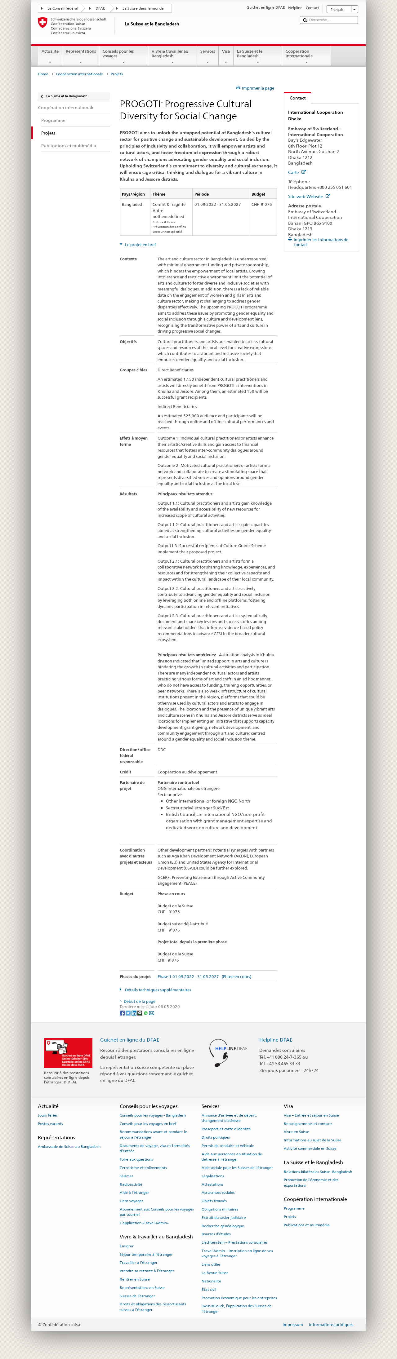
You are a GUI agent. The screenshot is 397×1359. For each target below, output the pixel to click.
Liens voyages (131, 1201)
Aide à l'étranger (134, 1192)
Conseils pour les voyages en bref (148, 1123)
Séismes (126, 1176)
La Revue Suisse (215, 1273)
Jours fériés (48, 1115)
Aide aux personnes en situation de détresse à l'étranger (232, 1156)
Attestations (212, 1184)
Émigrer (127, 1246)
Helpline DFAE (275, 1040)
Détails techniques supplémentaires (157, 990)
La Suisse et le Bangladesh (258, 57)
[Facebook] (123, 1012)
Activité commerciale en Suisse (310, 1148)
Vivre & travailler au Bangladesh (173, 57)
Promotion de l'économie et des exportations (311, 1182)
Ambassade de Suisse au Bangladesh (69, 1146)
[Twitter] (129, 1012)
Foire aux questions (136, 1159)
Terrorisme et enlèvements (143, 1168)
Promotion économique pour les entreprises (239, 1297)
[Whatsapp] (146, 1012)
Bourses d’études (216, 1234)
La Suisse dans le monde (143, 8)
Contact (295, 97)
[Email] (151, 1012)
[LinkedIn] (134, 1012)
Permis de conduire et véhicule (228, 1146)
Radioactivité (131, 1184)
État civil (209, 1289)
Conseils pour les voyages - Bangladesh (153, 1115)
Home (43, 74)
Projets (290, 1217)
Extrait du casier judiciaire (224, 1217)
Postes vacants (50, 1123)
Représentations (80, 57)
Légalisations (213, 1176)
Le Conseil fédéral (62, 8)
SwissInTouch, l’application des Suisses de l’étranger (237, 1308)
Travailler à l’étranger (139, 1262)
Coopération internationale (307, 57)
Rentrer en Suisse (135, 1279)
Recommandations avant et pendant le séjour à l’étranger (153, 1134)
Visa (226, 57)
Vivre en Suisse (296, 1132)
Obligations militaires (220, 1209)
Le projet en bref (140, 244)
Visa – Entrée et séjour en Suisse (311, 1115)
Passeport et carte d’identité (226, 1129)
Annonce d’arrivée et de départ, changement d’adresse (229, 1118)
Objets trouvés (214, 1201)
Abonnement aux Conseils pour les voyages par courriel (157, 1212)
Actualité (50, 57)
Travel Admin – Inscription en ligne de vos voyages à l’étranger (237, 1253)
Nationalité (211, 1281)
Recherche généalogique (223, 1226)
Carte (297, 172)
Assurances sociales (218, 1192)
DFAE (100, 8)
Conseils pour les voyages (124, 57)
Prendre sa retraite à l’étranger (147, 1271)
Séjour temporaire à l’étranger (146, 1254)
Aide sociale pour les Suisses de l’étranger (237, 1168)
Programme (294, 1208)
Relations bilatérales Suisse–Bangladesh (318, 1171)
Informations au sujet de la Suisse (312, 1140)
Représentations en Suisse (142, 1288)
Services (207, 57)
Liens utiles (211, 1264)
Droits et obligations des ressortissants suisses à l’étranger (153, 1307)
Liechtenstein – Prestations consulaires (235, 1242)
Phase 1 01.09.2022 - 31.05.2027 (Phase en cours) (204, 977)
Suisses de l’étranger (137, 1296)
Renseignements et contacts (308, 1123)
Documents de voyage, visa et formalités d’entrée (155, 1148)
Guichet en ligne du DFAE (129, 1040)
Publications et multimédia (307, 1225)
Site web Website (309, 196)
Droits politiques (216, 1137)
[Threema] (140, 1012)
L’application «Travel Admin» (144, 1223)
